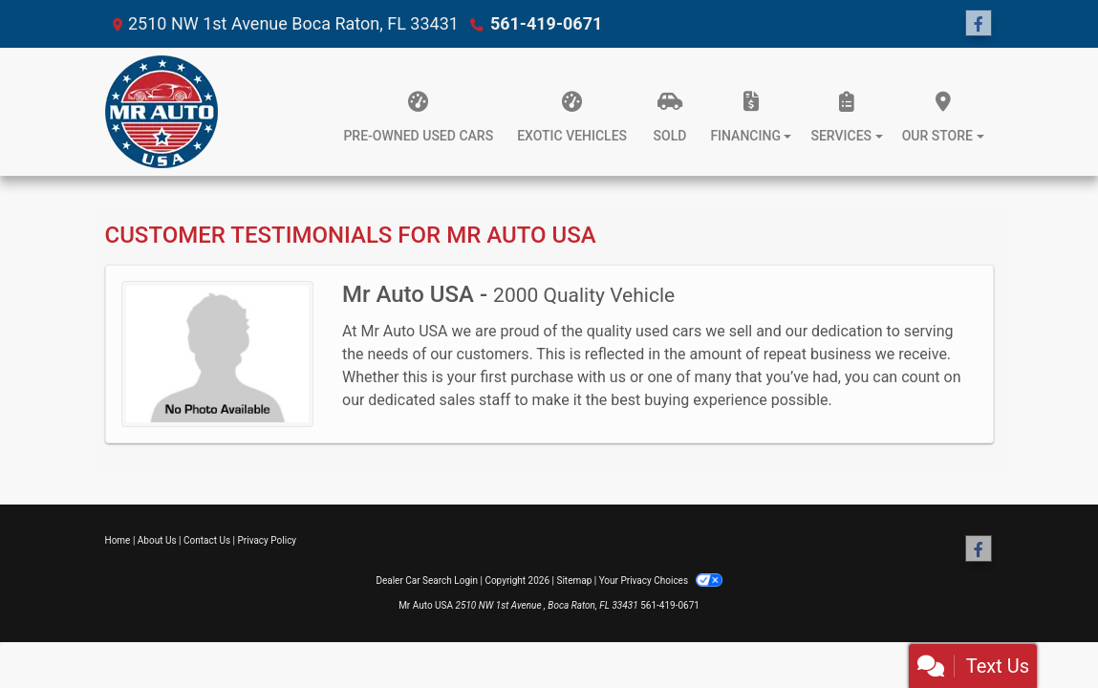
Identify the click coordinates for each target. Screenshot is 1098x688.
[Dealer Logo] (161, 111)
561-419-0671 (546, 23)
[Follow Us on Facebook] (978, 24)
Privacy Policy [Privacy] (267, 540)
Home (118, 540)
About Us (157, 540)
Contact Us (206, 540)
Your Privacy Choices (660, 580)
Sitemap (574, 580)
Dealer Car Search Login (427, 580)
